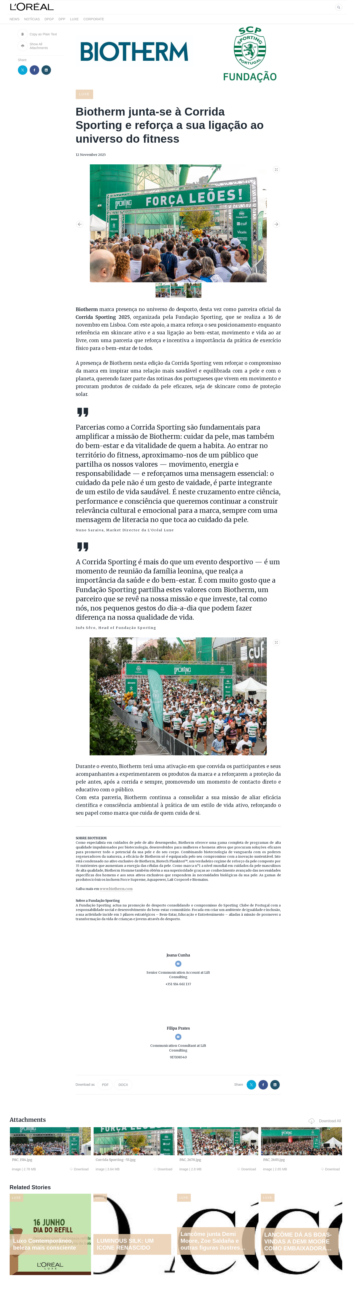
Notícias (32, 19)
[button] (276, 168)
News (15, 19)
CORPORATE (93, 19)
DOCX (123, 1085)
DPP (61, 19)
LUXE (74, 19)
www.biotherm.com (116, 889)
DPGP (49, 19)
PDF (105, 1085)
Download (79, 1169)
